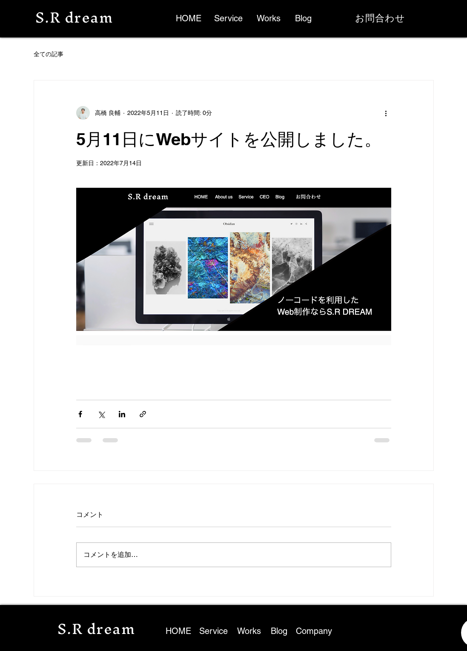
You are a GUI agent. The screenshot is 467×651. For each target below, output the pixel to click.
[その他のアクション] (386, 113)
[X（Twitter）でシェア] (101, 414)
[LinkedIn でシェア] (122, 414)
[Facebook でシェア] (80, 414)
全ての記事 (48, 54)
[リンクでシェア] (143, 414)
